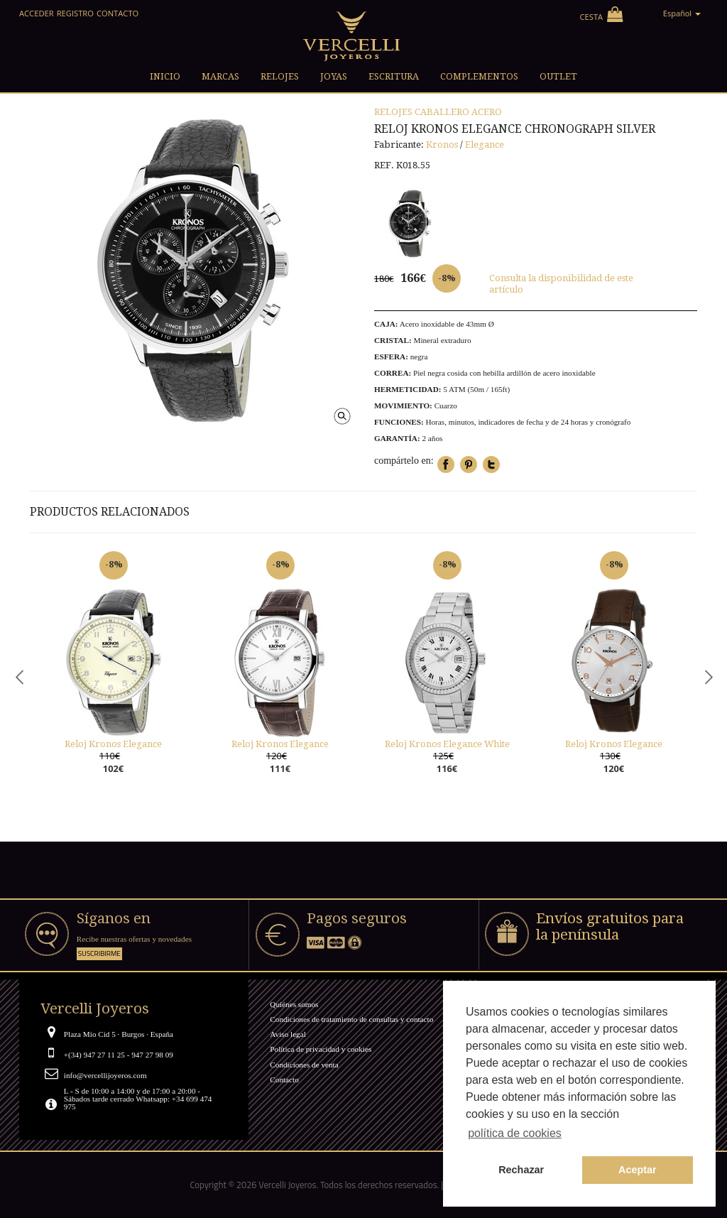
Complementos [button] (479, 76)
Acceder (36, 13)
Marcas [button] (220, 76)
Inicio (165, 76)
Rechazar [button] (521, 1169)
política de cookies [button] (515, 1133)
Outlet (558, 76)
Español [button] (682, 13)
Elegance (484, 144)
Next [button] (708, 676)
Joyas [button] (333, 76)
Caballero (442, 112)
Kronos (442, 144)
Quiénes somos (294, 1004)
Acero (486, 112)
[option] (113, 677)
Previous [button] (19, 676)
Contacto (117, 13)
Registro (75, 13)
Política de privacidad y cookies (320, 1049)
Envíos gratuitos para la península (610, 926)
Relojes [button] (280, 76)
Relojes (393, 112)
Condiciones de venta (304, 1064)
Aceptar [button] (637, 1169)
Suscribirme (99, 953)
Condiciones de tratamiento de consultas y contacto (351, 1019)
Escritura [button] (393, 76)
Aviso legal (287, 1034)
